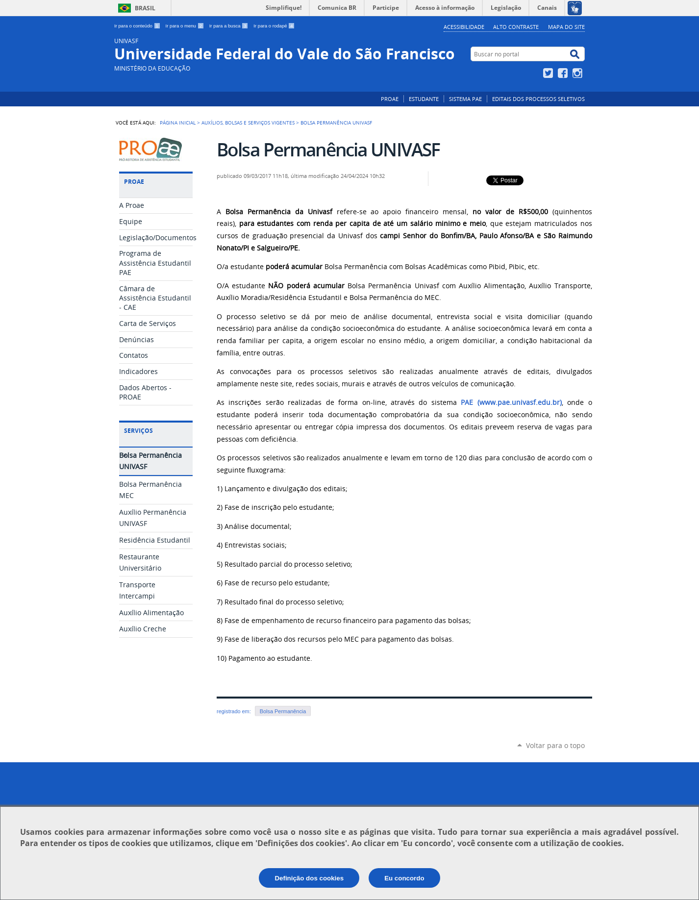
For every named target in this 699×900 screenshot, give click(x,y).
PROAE (390, 98)
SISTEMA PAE (465, 98)
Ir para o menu (185, 25)
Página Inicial (178, 122)
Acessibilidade (464, 26)
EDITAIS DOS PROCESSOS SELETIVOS (538, 98)
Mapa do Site (566, 26)
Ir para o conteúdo (138, 25)
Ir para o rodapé (274, 25)
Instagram (579, 73)
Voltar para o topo (555, 745)
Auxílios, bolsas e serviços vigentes (248, 122)
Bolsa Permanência (283, 711)
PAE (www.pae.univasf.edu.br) (511, 402)
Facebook (564, 73)
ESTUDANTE (424, 98)
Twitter (549, 73)
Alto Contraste (516, 26)
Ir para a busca (229, 25)
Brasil (145, 8)
